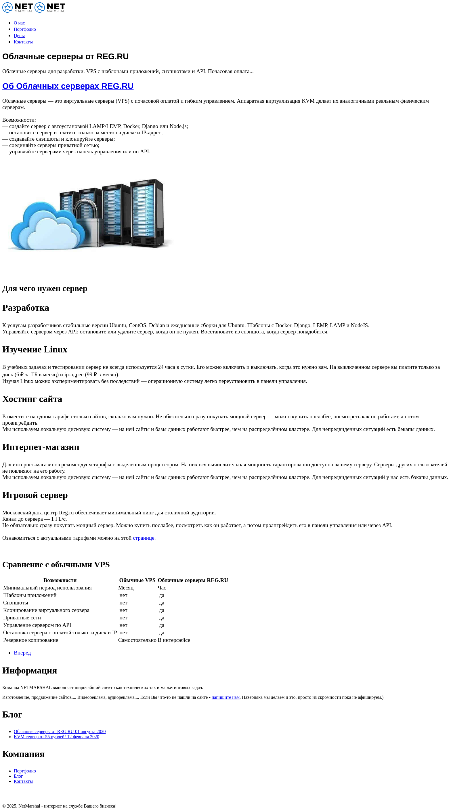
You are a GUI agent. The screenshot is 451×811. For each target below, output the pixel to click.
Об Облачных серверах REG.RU (68, 86)
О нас (19, 22)
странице (143, 538)
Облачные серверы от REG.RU (60, 731)
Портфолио (25, 29)
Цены (19, 35)
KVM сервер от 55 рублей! (56, 736)
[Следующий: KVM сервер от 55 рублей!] (22, 653)
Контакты (23, 41)
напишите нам (226, 697)
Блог (18, 776)
